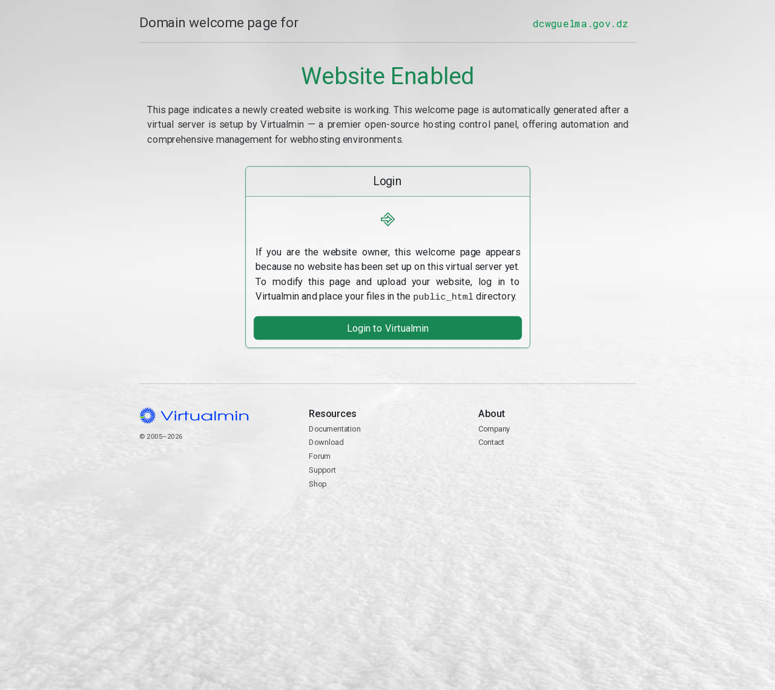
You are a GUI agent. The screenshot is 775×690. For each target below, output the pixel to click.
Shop (317, 482)
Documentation (334, 427)
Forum (320, 454)
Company (494, 427)
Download (326, 441)
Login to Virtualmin (387, 327)
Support (322, 468)
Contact (557, 476)
